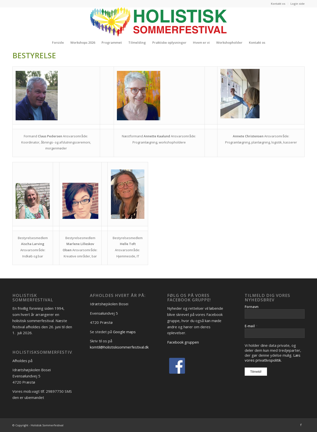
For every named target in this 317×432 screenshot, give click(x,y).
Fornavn (252, 306)
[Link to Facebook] (301, 425)
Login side (298, 3)
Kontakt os (278, 3)
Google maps (124, 331)
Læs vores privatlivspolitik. (272, 358)
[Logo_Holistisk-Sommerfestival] (158, 21)
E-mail (251, 326)
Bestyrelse (34, 55)
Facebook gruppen (183, 342)
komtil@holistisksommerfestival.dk (119, 347)
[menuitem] (278, 3)
